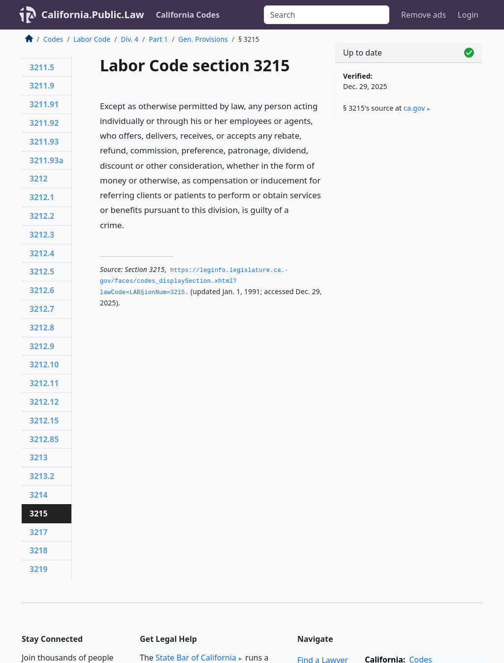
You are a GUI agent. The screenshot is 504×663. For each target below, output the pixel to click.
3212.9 (42, 346)
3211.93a (46, 160)
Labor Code (91, 39)
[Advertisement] (408, 197)
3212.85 (44, 439)
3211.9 (42, 85)
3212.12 (44, 401)
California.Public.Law (92, 14)
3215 (39, 513)
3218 (39, 550)
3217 (39, 532)
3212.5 (42, 271)
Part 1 (158, 39)
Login (468, 14)
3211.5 (42, 67)
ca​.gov (414, 108)
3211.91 (44, 104)
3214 (39, 494)
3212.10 (44, 364)
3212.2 (42, 216)
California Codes (188, 14)
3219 (39, 569)
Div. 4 (130, 39)
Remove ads (423, 14)
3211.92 (44, 123)
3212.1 (42, 197)
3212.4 (42, 253)
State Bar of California (196, 657)
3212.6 (42, 290)
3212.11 (44, 383)
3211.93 (44, 141)
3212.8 (42, 327)
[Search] (326, 14)
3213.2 (42, 476)
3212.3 (42, 234)
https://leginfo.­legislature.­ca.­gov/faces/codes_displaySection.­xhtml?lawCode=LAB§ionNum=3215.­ (194, 281)
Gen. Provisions (203, 39)
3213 (39, 457)
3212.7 (42, 308)
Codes (53, 39)
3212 (39, 178)
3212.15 (44, 420)
